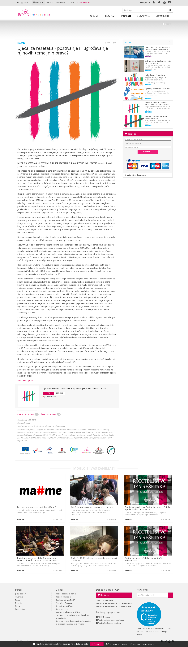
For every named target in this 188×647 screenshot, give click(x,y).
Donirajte (130, 134)
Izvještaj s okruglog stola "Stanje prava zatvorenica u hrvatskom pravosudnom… (37, 559)
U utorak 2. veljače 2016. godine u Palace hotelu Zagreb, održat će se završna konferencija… (40, 511)
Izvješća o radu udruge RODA (68, 612)
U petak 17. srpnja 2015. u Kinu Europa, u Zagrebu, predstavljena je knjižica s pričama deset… (145, 513)
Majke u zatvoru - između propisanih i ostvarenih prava (157, 103)
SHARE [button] (166, 24)
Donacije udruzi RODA (108, 589)
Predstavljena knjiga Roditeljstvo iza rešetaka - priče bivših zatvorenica (147, 508)
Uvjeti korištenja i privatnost (142, 644)
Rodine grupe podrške (108, 612)
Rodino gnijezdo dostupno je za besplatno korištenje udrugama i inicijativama (73, 622)
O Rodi (59, 589)
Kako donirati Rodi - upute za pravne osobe (114, 603)
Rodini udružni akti (63, 597)
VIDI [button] (48, 393)
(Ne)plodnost (20, 594)
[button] (26, 2)
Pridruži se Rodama (64, 603)
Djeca (17, 606)
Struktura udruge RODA (65, 600)
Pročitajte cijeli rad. (25, 380)
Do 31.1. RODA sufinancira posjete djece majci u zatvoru (94, 559)
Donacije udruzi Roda (64, 606)
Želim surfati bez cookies (116, 644)
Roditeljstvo (20, 609)
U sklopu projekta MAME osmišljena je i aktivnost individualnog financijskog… (155, 81)
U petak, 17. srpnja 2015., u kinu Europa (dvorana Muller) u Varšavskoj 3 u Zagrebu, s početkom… (148, 564)
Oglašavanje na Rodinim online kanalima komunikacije (72, 616)
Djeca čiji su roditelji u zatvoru (157, 88)
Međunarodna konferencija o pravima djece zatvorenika (157, 48)
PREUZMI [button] (59, 393)
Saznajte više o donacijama (135, 175)
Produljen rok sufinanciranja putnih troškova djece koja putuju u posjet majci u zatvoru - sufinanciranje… (93, 564)
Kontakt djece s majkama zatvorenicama (156, 117)
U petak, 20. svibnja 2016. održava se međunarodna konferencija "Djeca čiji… (157, 53)
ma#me (21, 43)
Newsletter (142, 589)
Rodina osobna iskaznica (66, 594)
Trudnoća (19, 597)
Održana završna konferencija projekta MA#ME (158, 62)
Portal (18, 589)
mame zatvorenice (28, 414)
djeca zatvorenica (51, 414)
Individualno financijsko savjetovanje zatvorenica (155, 76)
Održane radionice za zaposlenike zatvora (92, 507)
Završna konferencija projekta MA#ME (36, 507)
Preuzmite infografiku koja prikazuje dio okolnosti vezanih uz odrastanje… (157, 93)
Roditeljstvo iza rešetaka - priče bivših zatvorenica (144, 559)
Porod (17, 600)
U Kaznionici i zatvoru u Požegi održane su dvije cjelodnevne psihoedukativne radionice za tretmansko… (90, 512)
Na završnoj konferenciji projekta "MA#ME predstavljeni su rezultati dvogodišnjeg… (157, 67)
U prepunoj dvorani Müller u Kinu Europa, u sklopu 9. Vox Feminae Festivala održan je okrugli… (38, 564)
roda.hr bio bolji (81, 644)
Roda (28, 423)
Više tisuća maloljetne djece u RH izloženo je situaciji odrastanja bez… (157, 122)
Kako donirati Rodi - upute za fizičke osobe (113, 606)
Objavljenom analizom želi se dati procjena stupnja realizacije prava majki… (157, 108)
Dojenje (18, 603)
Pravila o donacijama (104, 600)
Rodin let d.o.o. (62, 609)
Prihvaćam (96, 644)
